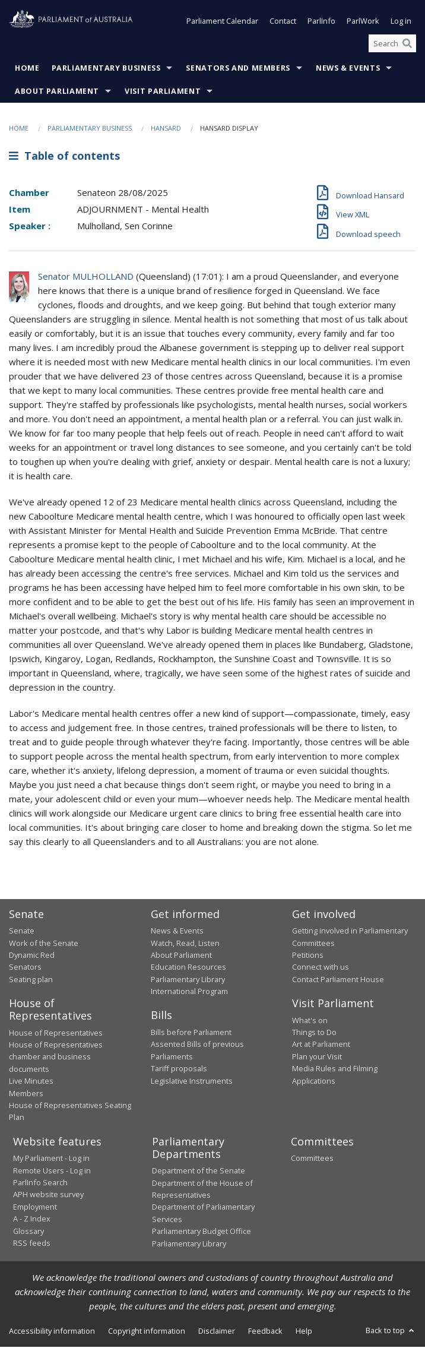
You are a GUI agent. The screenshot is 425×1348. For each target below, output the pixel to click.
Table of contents (64, 157)
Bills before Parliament (191, 1033)
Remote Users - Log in (52, 1171)
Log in (401, 22)
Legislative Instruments (192, 1082)
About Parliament (57, 93)
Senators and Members (238, 70)
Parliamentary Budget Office (201, 1232)
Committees (312, 1159)
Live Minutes (31, 1082)
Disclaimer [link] (216, 1332)
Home (27, 70)
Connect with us (320, 968)
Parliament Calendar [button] (222, 22)
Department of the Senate (198, 1171)
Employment (35, 1208)
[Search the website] (392, 44)
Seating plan (31, 980)
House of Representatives (56, 1034)
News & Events (348, 70)
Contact (282, 22)
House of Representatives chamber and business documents (56, 1057)
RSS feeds (31, 1244)
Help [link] (304, 1332)
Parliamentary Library (188, 980)
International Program (189, 992)
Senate (21, 931)
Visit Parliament (163, 93)
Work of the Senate (43, 944)
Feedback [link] (265, 1332)
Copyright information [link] (146, 1332)
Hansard (166, 129)
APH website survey (48, 1195)
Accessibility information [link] (52, 1332)
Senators (25, 968)
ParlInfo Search (40, 1183)
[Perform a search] (407, 44)
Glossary (28, 1232)
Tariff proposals (179, 1069)
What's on (310, 1021)
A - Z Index (31, 1219)
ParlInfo (321, 22)
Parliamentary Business (106, 70)
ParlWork (363, 22)
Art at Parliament (321, 1045)
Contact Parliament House (338, 980)
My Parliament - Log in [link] (51, 1159)
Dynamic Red (32, 956)
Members (26, 1094)
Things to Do (314, 1033)
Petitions (307, 956)
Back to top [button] (391, 1331)
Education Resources (188, 968)
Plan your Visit (317, 1057)
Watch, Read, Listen (185, 944)
